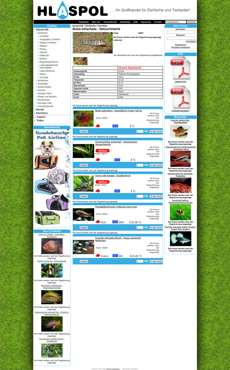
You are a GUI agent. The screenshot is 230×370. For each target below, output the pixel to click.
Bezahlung (125, 22)
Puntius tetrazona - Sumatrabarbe (51, 261)
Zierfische (43, 33)
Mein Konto (180, 25)
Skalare (43, 46)
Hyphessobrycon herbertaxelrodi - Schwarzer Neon (180, 148)
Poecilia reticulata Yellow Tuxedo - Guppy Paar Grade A (180, 228)
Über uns (96, 22)
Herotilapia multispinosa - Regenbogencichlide (52, 286)
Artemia (41, 90)
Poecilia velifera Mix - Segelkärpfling (180, 121)
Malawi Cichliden (48, 42)
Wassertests (44, 100)
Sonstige (44, 77)
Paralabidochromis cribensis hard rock (116, 207)
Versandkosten (110, 22)
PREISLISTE (181, 80)
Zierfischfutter (44, 87)
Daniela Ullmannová (113, 369)
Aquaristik (42, 29)
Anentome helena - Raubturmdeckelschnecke (181, 201)
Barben (43, 58)
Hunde (40, 109)
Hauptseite (84, 22)
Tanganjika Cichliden (50, 39)
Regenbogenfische (49, 62)
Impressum (146, 22)
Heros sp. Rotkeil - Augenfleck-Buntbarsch (52, 235)
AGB (135, 22)
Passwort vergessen (180, 47)
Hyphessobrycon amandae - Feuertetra (180, 175)
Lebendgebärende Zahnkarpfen (49, 66)
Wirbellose (43, 80)
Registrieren (180, 45)
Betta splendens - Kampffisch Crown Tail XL (118, 110)
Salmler (43, 52)
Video (40, 120)
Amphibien (43, 83)
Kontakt (157, 22)
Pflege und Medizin (47, 96)
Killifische (44, 55)
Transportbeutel (45, 106)
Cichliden (44, 36)
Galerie (41, 117)
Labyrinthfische (47, 71)
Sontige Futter (45, 93)
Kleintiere (42, 113)
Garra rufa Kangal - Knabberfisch (113, 175)
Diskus (43, 49)
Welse (43, 74)
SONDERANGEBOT (181, 110)
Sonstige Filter (45, 103)
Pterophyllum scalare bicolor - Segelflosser (52, 340)
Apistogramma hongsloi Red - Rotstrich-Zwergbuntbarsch (52, 313)
